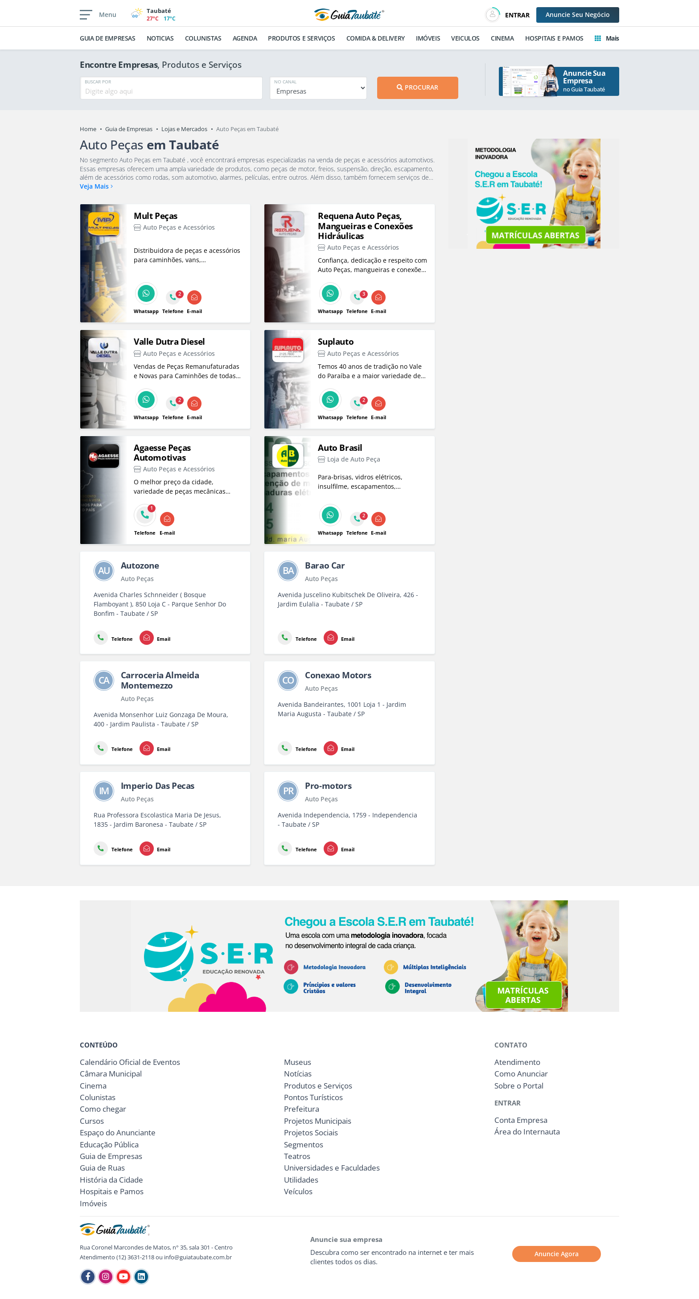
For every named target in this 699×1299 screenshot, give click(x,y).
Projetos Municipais (317, 1121)
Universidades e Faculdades (332, 1168)
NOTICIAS (160, 38)
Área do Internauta (527, 1131)
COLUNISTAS (203, 38)
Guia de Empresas (128, 129)
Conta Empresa (520, 1120)
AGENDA (245, 38)
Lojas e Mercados (184, 129)
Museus (297, 1062)
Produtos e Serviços (318, 1085)
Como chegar (103, 1109)
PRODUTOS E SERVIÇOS (301, 38)
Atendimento (517, 1062)
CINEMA (502, 38)
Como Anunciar (521, 1073)
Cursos (92, 1121)
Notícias (298, 1073)
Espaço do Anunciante (118, 1132)
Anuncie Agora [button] (557, 1254)
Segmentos (303, 1144)
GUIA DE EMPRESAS (108, 38)
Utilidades (301, 1180)
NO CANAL (285, 81)
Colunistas (97, 1097)
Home (88, 129)
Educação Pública (109, 1144)
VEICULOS (465, 38)
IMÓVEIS (428, 38)
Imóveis (93, 1203)
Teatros (297, 1156)
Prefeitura (301, 1109)
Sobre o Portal (518, 1085)
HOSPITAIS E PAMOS (554, 38)
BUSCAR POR (98, 81)
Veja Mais (96, 186)
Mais (607, 38)
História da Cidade (111, 1180)
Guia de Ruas (102, 1168)
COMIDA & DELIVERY (375, 38)
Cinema (93, 1085)
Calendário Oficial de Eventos (130, 1062)
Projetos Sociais (311, 1132)
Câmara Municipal (111, 1073)
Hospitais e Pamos (112, 1191)
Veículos (298, 1191)
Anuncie (578, 14)
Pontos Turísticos (313, 1097)
